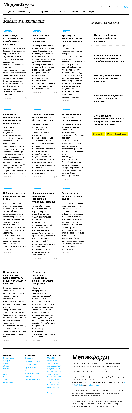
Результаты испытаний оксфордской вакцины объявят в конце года (43, 275)
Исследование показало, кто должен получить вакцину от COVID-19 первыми (14, 275)
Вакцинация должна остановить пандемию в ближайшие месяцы (43, 195)
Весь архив (51, 390)
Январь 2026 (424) (53, 366)
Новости (74, 12)
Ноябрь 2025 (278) (53, 371)
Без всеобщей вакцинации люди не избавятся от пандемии (13, 39)
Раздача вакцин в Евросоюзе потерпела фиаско (72, 116)
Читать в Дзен (99, 131)
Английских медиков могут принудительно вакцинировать (12, 117)
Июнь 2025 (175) (53, 385)
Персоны (44, 12)
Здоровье (32, 12)
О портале (29, 355)
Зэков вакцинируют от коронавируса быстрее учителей (43, 116)
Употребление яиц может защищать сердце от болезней (108, 96)
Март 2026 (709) (53, 360)
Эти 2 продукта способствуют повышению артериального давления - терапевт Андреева (109, 117)
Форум (92, 12)
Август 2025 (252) (53, 379)
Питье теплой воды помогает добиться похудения (105, 38)
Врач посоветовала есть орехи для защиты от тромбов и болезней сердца (109, 57)
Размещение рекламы (32, 358)
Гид (83, 12)
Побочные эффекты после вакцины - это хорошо (14, 194)
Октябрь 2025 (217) (54, 374)
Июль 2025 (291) (53, 382)
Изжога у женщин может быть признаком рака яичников (108, 77)
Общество (63, 12)
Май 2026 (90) (52, 355)
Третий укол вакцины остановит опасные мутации (73, 38)
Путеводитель (8, 355)
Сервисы (6, 377)
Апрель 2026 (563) (53, 358)
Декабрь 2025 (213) (54, 368)
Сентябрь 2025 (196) (54, 377)
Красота (21, 12)
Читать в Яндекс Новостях (117, 131)
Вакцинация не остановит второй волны (72, 194)
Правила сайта (30, 365)
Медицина (9, 12)
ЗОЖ (53, 12)
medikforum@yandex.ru (95, 382)
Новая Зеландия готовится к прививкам (41, 38)
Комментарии (8, 380)
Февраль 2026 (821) (54, 363)
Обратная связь (31, 361)
